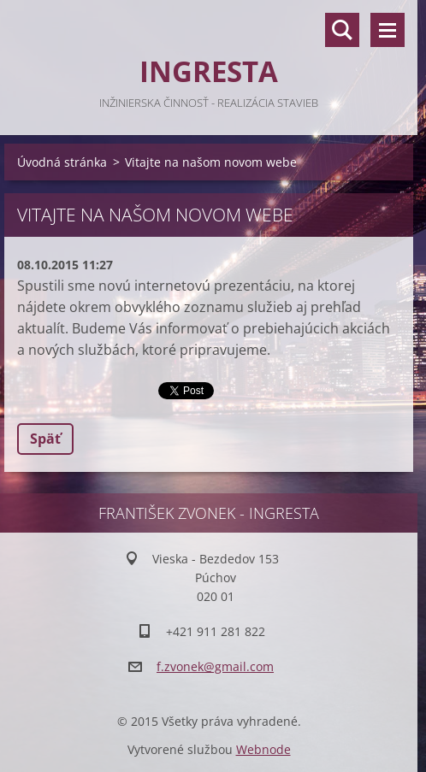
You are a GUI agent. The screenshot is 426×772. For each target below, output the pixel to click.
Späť (45, 438)
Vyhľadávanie (342, 30)
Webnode (263, 749)
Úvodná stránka (62, 162)
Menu (387, 30)
